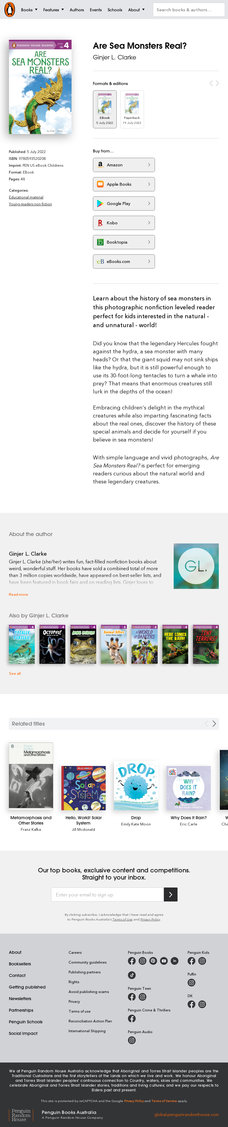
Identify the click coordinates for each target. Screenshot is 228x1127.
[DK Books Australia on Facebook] (191, 1004)
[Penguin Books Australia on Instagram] (142, 961)
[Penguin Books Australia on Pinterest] (153, 961)
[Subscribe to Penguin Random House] (171, 894)
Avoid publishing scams (89, 991)
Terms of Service (164, 1100)
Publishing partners (85, 972)
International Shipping (87, 1030)
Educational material (26, 197)
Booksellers (20, 964)
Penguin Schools (25, 1021)
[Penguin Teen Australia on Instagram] (142, 997)
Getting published (27, 987)
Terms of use (80, 1011)
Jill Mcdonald (83, 829)
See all (15, 673)
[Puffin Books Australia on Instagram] (191, 982)
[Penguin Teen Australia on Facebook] (132, 997)
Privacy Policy (150, 919)
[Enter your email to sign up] (107, 895)
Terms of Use (123, 919)
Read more (18, 594)
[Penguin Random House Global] (25, 1114)
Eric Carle (188, 824)
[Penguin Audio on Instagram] (132, 1040)
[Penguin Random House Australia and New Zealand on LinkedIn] (174, 961)
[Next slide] (214, 724)
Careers (75, 952)
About (15, 952)
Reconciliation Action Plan (90, 1021)
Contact (17, 975)
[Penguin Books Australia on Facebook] (132, 961)
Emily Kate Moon (136, 824)
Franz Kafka (31, 829)
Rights (74, 981)
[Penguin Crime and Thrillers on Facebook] (132, 1018)
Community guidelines (88, 962)
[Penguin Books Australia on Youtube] (164, 961)
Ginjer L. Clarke (114, 57)
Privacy (74, 1001)
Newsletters (20, 998)
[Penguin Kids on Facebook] (191, 961)
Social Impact (23, 1033)
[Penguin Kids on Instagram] (202, 961)
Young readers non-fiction (30, 204)
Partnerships (21, 1010)
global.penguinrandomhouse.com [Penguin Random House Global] (186, 1114)
